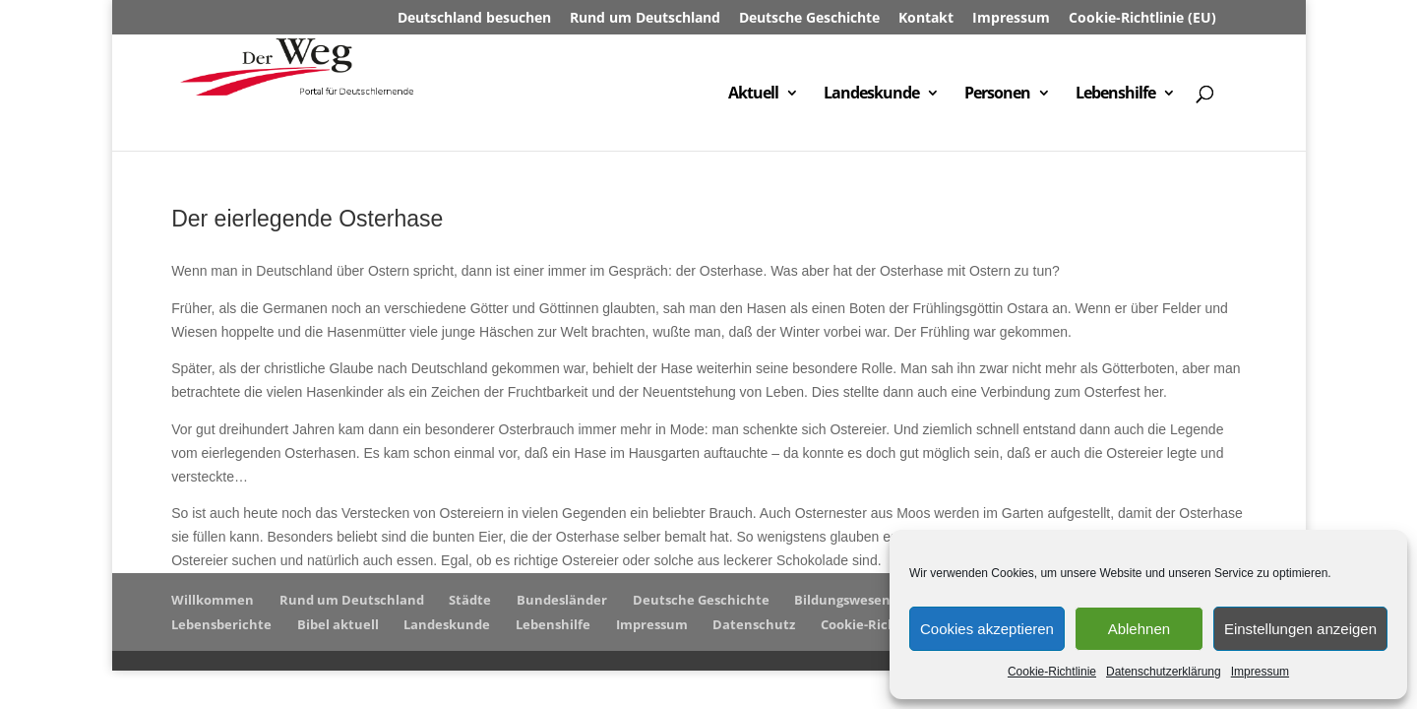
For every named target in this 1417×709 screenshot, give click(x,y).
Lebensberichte (221, 624)
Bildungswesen (842, 600)
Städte (470, 600)
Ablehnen (1139, 628)
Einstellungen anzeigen (1300, 628)
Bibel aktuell (338, 624)
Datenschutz (753, 624)
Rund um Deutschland (645, 19)
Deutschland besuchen (474, 19)
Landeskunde (871, 94)
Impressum (1260, 671)
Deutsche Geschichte (809, 19)
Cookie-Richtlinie (1052, 671)
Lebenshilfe (1115, 94)
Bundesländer (562, 600)
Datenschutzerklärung (1163, 671)
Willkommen (212, 600)
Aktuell (753, 94)
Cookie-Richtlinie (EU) (1142, 19)
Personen (997, 94)
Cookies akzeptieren (987, 628)
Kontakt (926, 19)
